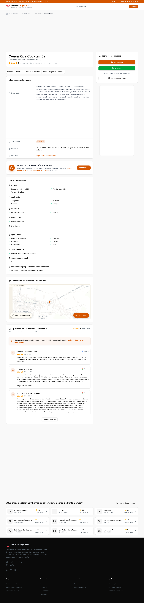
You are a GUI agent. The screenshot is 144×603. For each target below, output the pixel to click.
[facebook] (11, 570)
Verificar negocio (80, 587)
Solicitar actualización (14, 584)
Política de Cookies (115, 587)
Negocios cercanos (56, 72)
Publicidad (77, 584)
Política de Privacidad (115, 591)
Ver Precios (83, 168)
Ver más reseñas (49, 419)
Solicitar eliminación (13, 591)
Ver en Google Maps (117, 78)
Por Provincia (81, 6)
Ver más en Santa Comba (126, 503)
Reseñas (10, 72)
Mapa (45, 72)
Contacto (43, 587)
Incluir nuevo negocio (14, 587)
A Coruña (14, 14)
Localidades (44, 591)
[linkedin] (15, 570)
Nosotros (43, 584)
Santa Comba (27, 14)
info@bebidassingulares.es (129, 1)
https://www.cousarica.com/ (46, 155)
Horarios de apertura (32, 72)
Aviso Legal (112, 584)
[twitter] (7, 570)
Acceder (133, 6)
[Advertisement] (72, 33)
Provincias (43, 594)
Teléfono (19, 72)
